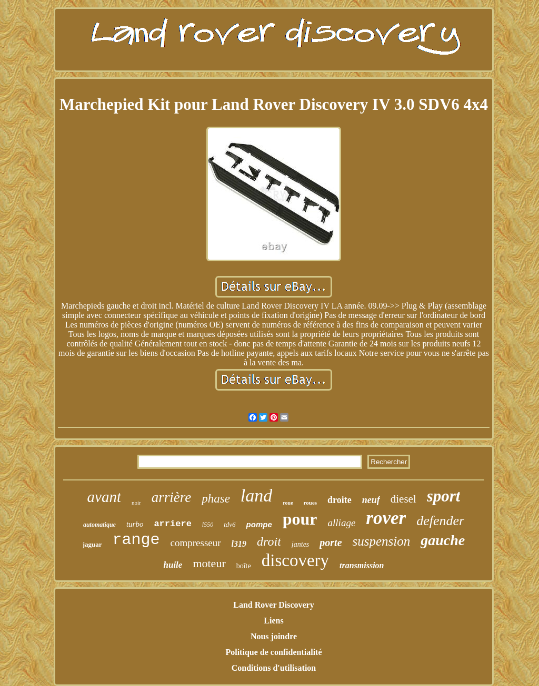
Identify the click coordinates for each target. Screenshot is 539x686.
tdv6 (229, 524)
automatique (99, 524)
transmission (362, 565)
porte (331, 542)
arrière (172, 497)
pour (300, 518)
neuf (371, 500)
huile (172, 565)
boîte (243, 566)
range (136, 540)
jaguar (92, 544)
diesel (403, 499)
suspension (382, 541)
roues (310, 502)
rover (386, 518)
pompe (259, 524)
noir (136, 502)
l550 (207, 524)
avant (104, 496)
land (256, 495)
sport (444, 496)
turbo (135, 524)
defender (440, 520)
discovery (295, 560)
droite (339, 500)
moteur (209, 563)
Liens (273, 620)
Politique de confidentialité (273, 652)
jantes (300, 544)
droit (269, 541)
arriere (172, 524)
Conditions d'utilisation (274, 667)
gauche (443, 540)
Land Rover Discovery (273, 604)
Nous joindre (274, 636)
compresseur (196, 542)
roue (288, 503)
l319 (239, 543)
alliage (342, 522)
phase (216, 498)
